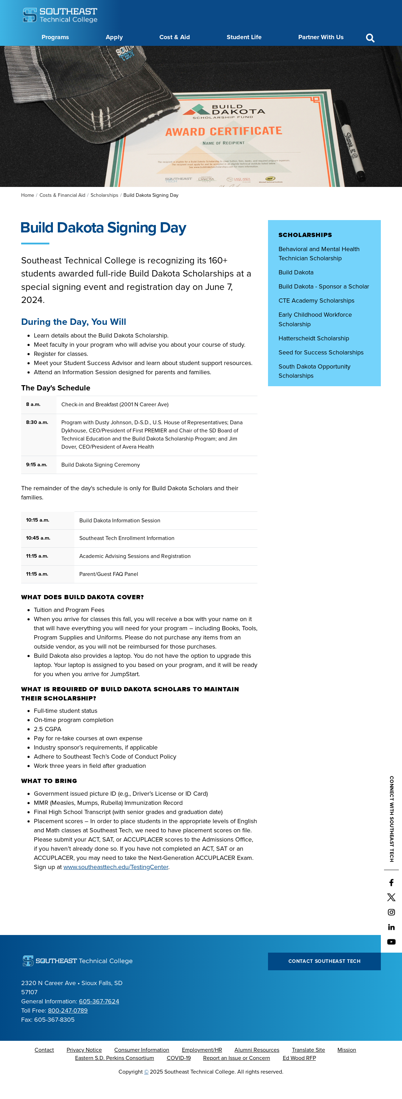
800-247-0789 (68, 1028)
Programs (55, 37)
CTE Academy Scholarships (316, 318)
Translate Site (308, 1067)
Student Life (244, 37)
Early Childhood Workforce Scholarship (315, 336)
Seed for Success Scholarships (321, 370)
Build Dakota (296, 290)
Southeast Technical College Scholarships (318, 411)
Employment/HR (202, 1067)
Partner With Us (321, 37)
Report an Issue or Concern (236, 1075)
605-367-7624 (99, 1019)
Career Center (135, 53)
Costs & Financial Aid (62, 213)
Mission (346, 1067)
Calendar (171, 53)
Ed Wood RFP (299, 1075)
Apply (114, 37)
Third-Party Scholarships (312, 431)
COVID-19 (179, 1075)
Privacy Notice (84, 1067)
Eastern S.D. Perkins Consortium (114, 1075)
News (225, 53)
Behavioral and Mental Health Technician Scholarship (319, 271)
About (103, 53)
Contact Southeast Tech (324, 979)
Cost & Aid (174, 37)
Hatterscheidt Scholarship (314, 356)
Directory (200, 53)
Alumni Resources (256, 1067)
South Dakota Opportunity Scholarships (315, 388)
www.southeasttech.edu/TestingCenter (115, 884)
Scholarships (104, 213)
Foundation (253, 53)
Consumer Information (141, 1067)
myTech (284, 53)
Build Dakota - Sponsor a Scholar (324, 304)
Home (27, 213)
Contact (44, 1067)
